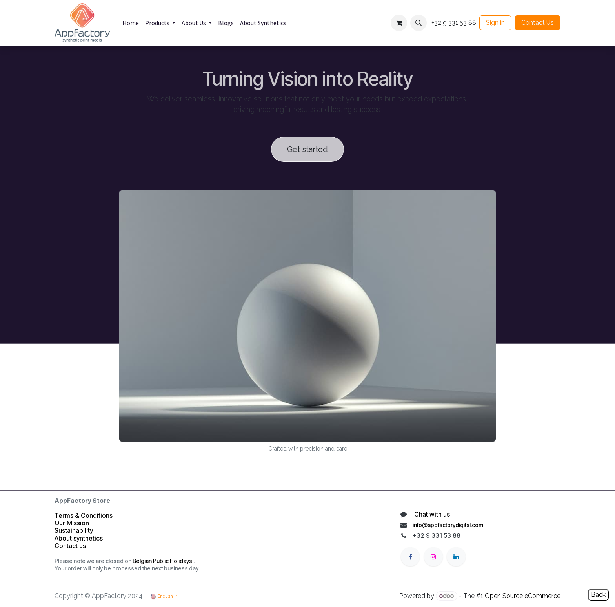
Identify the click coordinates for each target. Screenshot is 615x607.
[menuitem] (130, 23)
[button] (418, 23)
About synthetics (79, 538)
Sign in (495, 22)
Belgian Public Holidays (162, 560)
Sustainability (74, 530)
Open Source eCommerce (522, 596)
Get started (307, 149)
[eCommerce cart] (399, 23)
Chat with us (431, 514)
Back (598, 594)
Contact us (71, 546)
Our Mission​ (72, 523)
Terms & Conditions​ (84, 515)
